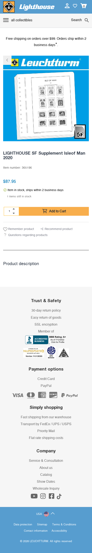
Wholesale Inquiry (46, 488)
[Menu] (17, 20)
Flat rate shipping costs (46, 438)
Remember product (18, 229)
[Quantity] (9, 211)
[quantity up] (14, 209)
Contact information (36, 531)
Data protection (23, 524)
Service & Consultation (46, 460)
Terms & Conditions (64, 524)
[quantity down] (14, 213)
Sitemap (42, 524)
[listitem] (46, 98)
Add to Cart (54, 211)
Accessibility (59, 531)
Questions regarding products (28, 235)
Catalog (46, 474)
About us (46, 468)
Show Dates (46, 481)
